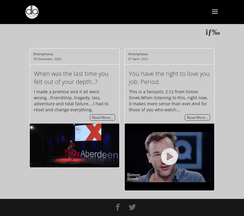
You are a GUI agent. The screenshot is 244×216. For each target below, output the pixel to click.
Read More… (102, 117)
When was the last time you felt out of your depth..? (71, 78)
